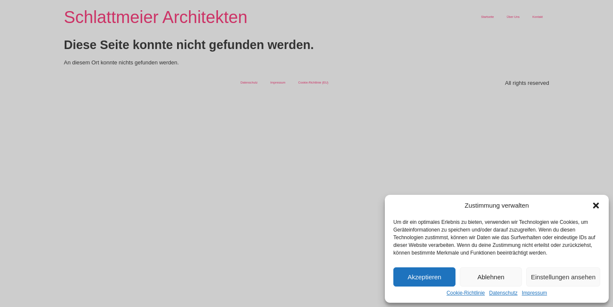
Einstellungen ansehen (563, 277)
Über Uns (513, 17)
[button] (596, 205)
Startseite (487, 17)
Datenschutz (503, 293)
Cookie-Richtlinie (466, 293)
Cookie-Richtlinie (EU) (313, 82)
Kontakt (538, 17)
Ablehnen (490, 277)
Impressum (534, 293)
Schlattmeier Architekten (155, 17)
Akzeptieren (424, 277)
